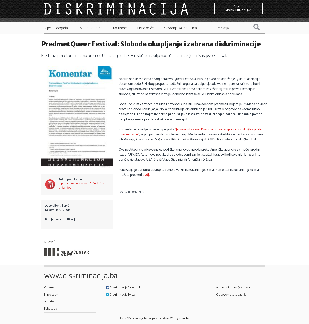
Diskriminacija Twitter (123, 294)
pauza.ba (184, 318)
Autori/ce (50, 301)
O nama (49, 287)
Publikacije (51, 308)
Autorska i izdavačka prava (233, 287)
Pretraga (259, 27)
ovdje (147, 175)
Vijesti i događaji (56, 28)
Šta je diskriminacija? (238, 8)
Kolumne (120, 28)
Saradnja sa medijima (180, 28)
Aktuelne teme (91, 28)
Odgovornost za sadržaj (231, 294)
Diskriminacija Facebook (125, 287)
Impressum (51, 294)
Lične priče (145, 28)
